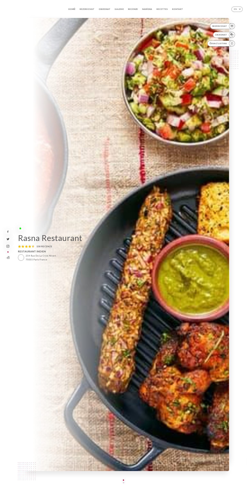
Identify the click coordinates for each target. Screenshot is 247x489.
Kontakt (177, 9)
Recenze (133, 9)
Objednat (104, 9)
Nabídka (147, 9)
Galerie (119, 9)
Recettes (162, 9)
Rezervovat (87, 9)
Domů (71, 9)
